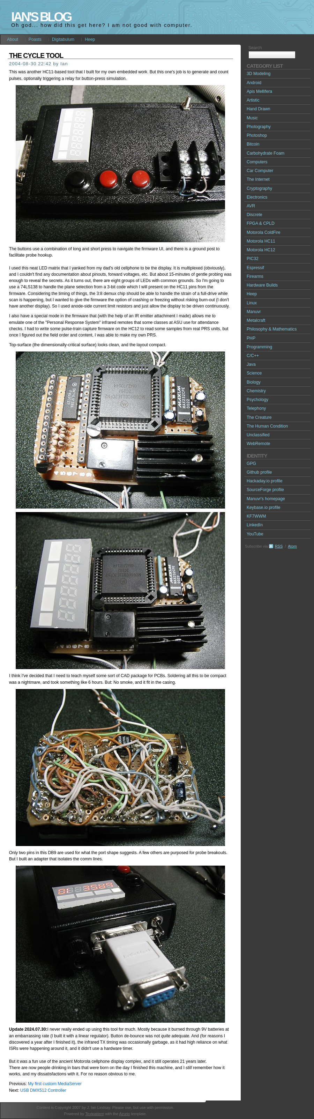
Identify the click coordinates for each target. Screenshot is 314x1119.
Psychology (257, 399)
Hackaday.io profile (264, 481)
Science (254, 373)
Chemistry (256, 390)
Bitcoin (253, 144)
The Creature (259, 417)
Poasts (35, 39)
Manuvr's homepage (266, 498)
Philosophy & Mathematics (272, 329)
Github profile (259, 472)
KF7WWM (256, 516)
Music (252, 118)
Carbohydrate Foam (265, 153)
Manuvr (254, 311)
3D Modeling (258, 73)
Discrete (254, 214)
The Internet (258, 179)
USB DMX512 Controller (43, 1090)
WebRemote (258, 443)
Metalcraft (256, 320)
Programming (259, 346)
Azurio (124, 1114)
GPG (251, 463)
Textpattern (94, 1114)
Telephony (256, 408)
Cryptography (259, 188)
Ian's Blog (41, 17)
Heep (90, 39)
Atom (292, 546)
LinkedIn (255, 525)
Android (254, 82)
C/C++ (253, 355)
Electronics (257, 197)
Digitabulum (63, 39)
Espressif (255, 267)
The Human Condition (267, 426)
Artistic (253, 100)
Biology (254, 382)
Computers (257, 162)
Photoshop (257, 135)
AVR (251, 205)
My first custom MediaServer (55, 1083)
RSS (279, 546)
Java (251, 364)
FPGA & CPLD (261, 223)
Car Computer (260, 170)
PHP (251, 338)
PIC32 (253, 258)
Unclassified (258, 434)
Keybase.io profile (264, 507)
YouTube (255, 534)
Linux (252, 303)
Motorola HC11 (261, 241)
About (12, 39)
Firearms (255, 276)
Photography (259, 126)
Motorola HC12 (261, 249)
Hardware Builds (262, 285)
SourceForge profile (265, 489)
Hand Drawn (258, 108)
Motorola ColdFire (264, 232)
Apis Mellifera (259, 91)
